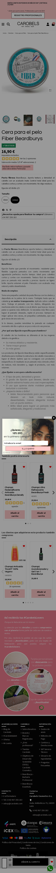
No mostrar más (48, 417)
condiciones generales (14, 452)
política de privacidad (26, 452)
